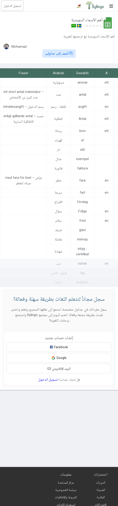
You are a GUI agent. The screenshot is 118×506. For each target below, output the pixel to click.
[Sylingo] (95, 5)
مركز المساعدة (66, 482)
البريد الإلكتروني (59, 368)
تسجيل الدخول (12, 6)
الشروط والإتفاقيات (66, 497)
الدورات (100, 482)
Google (59, 358)
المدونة (101, 490)
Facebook (59, 347)
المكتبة (101, 497)
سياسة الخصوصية (65, 490)
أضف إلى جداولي (59, 53)
